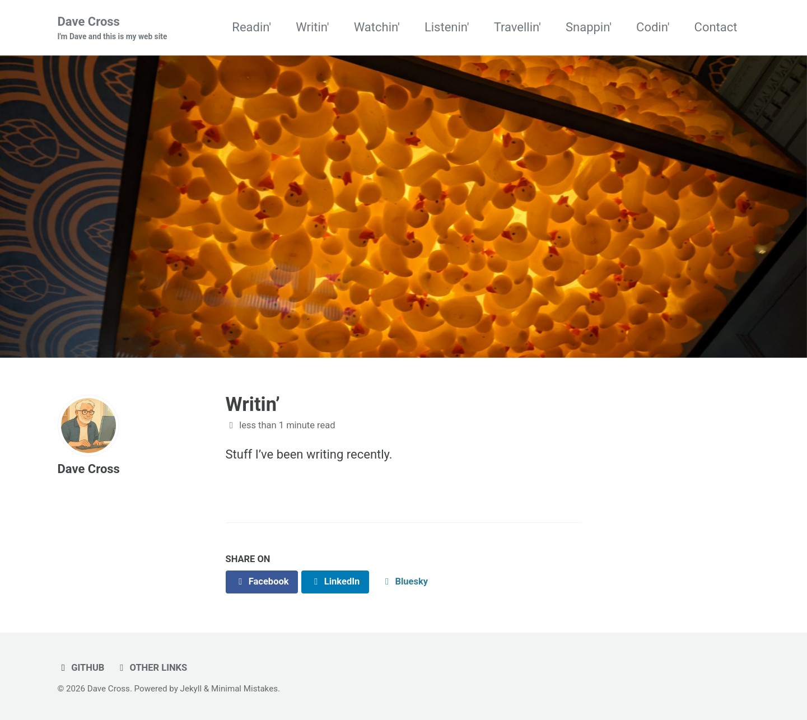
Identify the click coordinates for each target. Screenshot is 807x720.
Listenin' (447, 27)
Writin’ (253, 404)
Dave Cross (112, 29)
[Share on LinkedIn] (335, 582)
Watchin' (377, 27)
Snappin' (589, 27)
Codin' (653, 27)
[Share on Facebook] (262, 582)
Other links (151, 667)
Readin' (251, 27)
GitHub (81, 667)
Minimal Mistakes (244, 689)
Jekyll (191, 689)
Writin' (312, 27)
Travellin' (517, 27)
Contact (716, 27)
